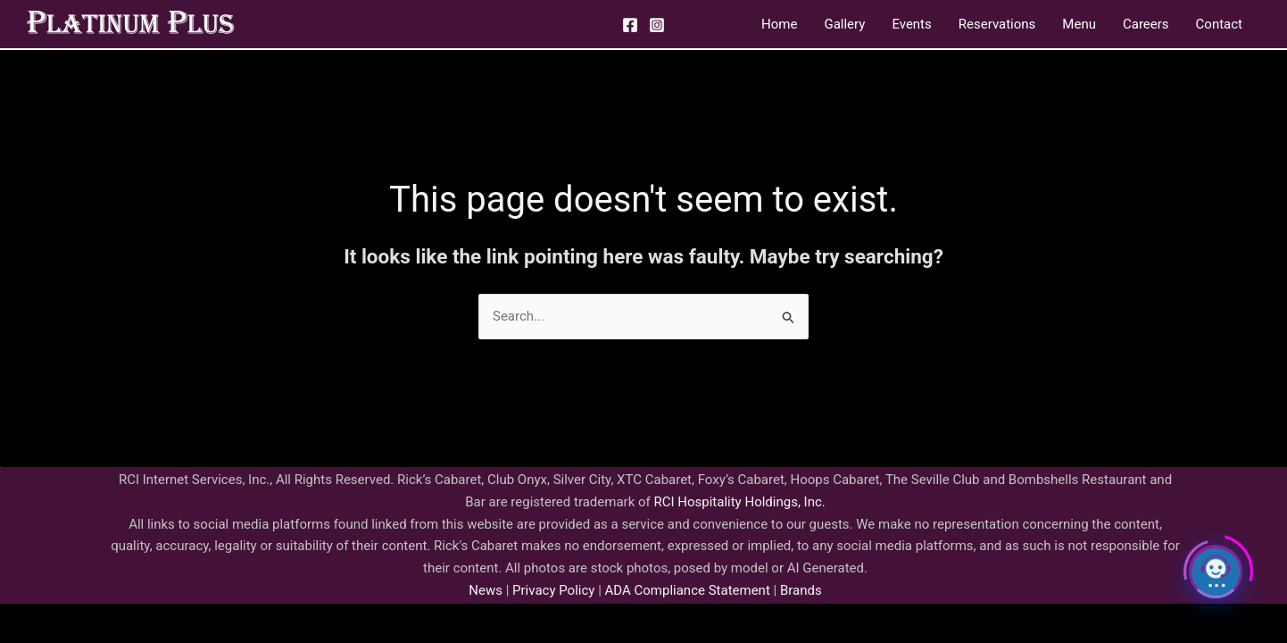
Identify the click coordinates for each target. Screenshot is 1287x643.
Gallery (844, 24)
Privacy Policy (551, 590)
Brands (801, 590)
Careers (1146, 24)
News (485, 590)
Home (779, 24)
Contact (1219, 24)
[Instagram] (657, 25)
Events (911, 24)
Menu (1079, 24)
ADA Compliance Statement (687, 590)
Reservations (997, 24)
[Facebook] (630, 25)
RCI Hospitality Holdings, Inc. (739, 502)
